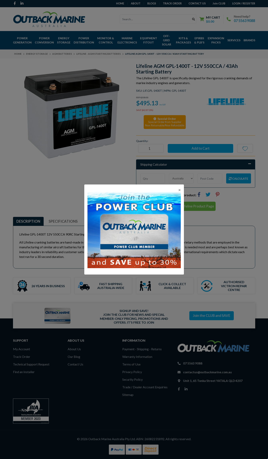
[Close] (179, 190)
